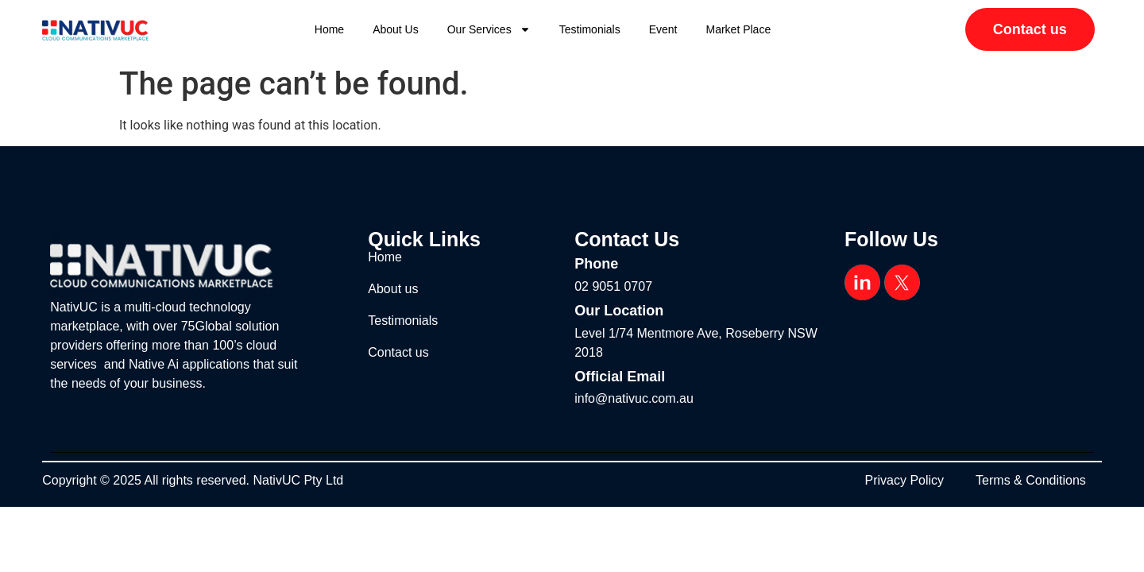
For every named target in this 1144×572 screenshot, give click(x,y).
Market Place (738, 29)
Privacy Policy (905, 480)
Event (663, 29)
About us (396, 29)
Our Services (489, 29)
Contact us (398, 352)
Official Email (619, 377)
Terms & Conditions (1031, 480)
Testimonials (589, 29)
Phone (596, 264)
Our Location (618, 311)
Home (329, 29)
